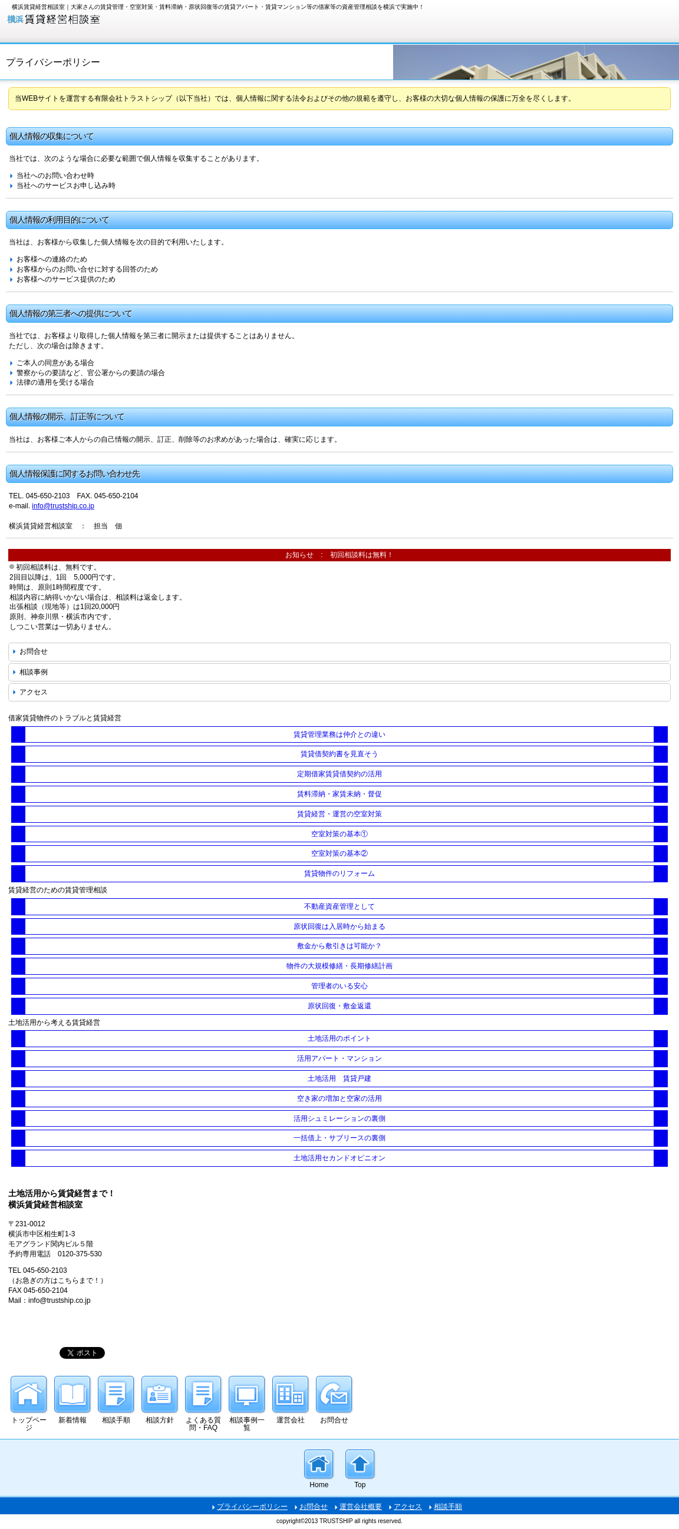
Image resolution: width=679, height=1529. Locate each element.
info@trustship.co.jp (63, 506)
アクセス (33, 692)
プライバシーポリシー (252, 1506)
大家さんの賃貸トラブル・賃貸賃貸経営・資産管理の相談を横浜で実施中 (94, 19)
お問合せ (33, 651)
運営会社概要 (361, 1506)
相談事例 (33, 672)
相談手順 (448, 1506)
